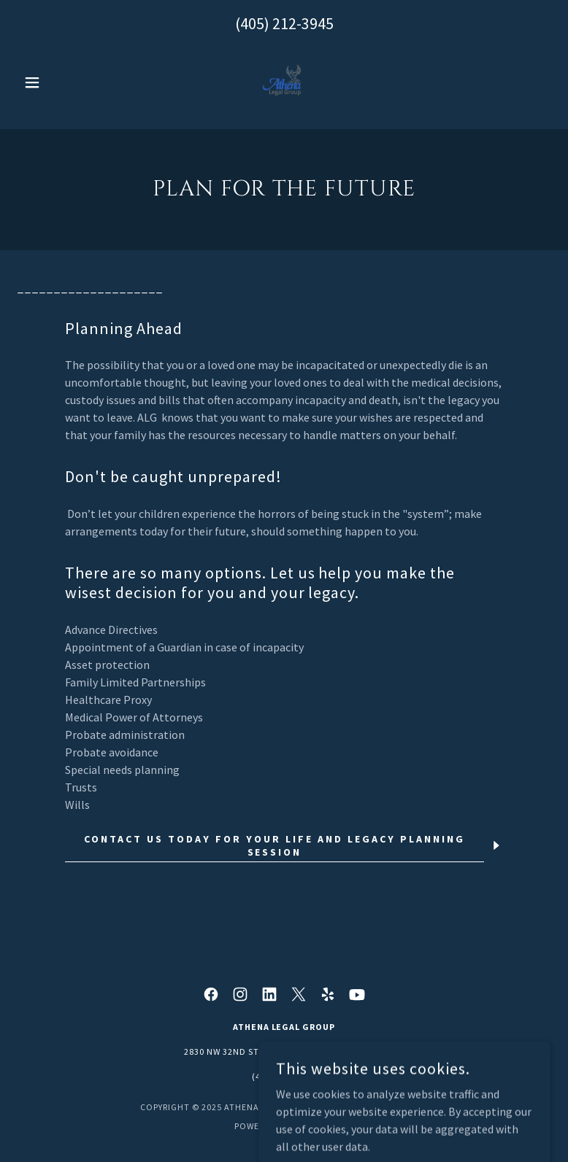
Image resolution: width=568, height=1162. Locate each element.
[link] (284, 82)
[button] (58, 82)
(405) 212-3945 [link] (284, 23)
